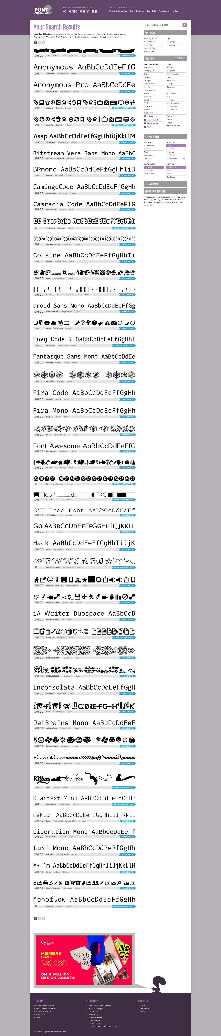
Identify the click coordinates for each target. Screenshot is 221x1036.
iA (63, 620)
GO (52, 532)
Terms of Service (95, 1017)
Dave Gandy (63, 451)
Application (149, 155)
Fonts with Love (64, 804)
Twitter (144, 1005)
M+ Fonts (57, 872)
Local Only (148, 170)
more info (148, 205)
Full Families (171, 158)
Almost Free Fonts (44, 1011)
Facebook (145, 1008)
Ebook (146, 152)
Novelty (147, 87)
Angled (169, 122)
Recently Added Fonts (45, 1005)
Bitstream (70, 158)
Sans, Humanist (172, 103)
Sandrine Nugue (58, 712)
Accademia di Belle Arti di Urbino (65, 821)
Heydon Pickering (72, 585)
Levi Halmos (65, 746)
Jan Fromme (63, 193)
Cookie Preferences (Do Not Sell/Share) (105, 1026)
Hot (64, 11)
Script (146, 100)
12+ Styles (170, 155)
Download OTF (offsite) (123, 108)
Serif (146, 103)
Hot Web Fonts (150, 48)
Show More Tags (173, 125)
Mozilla (58, 399)
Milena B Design (60, 468)
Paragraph (170, 71)
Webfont (147, 149)
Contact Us (93, 1011)
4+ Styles (170, 148)
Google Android (66, 312)
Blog (143, 1011)
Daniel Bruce (58, 328)
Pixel (147, 127)
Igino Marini (67, 658)
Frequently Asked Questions (100, 1005)
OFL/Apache (149, 158)
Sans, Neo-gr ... (172, 106)
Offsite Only (149, 174)
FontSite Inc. (67, 244)
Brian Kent (60, 381)
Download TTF (127, 56)
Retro (146, 93)
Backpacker (59, 175)
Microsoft (63, 209)
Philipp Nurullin (65, 728)
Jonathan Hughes (58, 484)
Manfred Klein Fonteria (62, 435)
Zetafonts (59, 108)
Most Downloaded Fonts (46, 1008)
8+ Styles (170, 152)
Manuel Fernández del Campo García (69, 295)
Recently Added (150, 38)
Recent (72, 11)
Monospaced (151, 120)
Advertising (93, 1014)
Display (147, 77)
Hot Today (148, 45)
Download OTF (127, 142)
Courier (169, 119)
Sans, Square (171, 109)
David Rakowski (59, 278)
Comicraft (61, 228)
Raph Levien (61, 693)
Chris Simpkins (58, 549)
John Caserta (67, 888)
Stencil (147, 109)
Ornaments (171, 93)
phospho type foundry (70, 56)
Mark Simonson (63, 74)
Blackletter (148, 67)
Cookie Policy (94, 1023)
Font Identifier (137, 11)
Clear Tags (179, 58)
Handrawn (170, 87)
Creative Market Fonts (169, 11)
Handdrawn (149, 84)
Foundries (170, 45)
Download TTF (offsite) (123, 345)
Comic (146, 74)
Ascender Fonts (60, 261)
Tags (94, 11)
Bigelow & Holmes (63, 854)
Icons (168, 90)
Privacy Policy (94, 1020)
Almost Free (149, 51)
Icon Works (61, 637)
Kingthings (68, 763)
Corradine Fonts (68, 567)
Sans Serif (148, 96)
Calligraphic (149, 71)
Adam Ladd (60, 500)
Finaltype (59, 906)
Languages (170, 41)
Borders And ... (172, 74)
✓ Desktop (149, 145)
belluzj (66, 362)
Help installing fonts (97, 1008)
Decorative (170, 80)
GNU (61, 515)
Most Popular (149, 41)
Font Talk (151, 11)
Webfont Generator (118, 11)
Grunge (147, 80)
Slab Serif (148, 106)
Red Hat (63, 837)
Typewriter (148, 113)
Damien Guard (63, 345)
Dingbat (148, 116)
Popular (84, 11)
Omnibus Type (63, 142)
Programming (150, 90)
